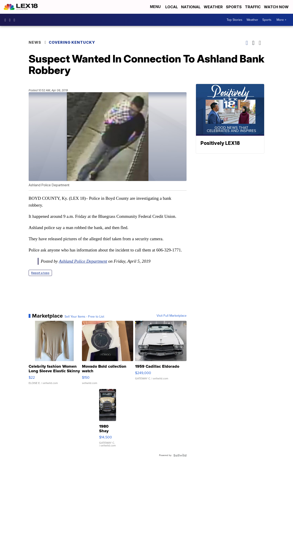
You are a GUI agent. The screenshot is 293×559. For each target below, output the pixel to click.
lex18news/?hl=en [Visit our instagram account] (11, 20)
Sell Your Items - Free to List (84, 316)
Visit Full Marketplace (172, 315)
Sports (234, 7)
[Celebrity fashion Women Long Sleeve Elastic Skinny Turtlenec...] (54, 355)
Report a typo (40, 273)
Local (171, 7)
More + (281, 19)
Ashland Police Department (83, 261)
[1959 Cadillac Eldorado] (161, 355)
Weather (213, 7)
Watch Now (277, 7)
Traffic (253, 7)
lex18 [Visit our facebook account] (6, 20)
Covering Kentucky (72, 42)
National (191, 7)
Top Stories (234, 19)
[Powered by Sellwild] (180, 455)
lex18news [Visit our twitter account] (15, 20)
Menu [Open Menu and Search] (155, 7)
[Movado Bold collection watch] (107, 355)
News (35, 42)
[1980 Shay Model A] (107, 420)
